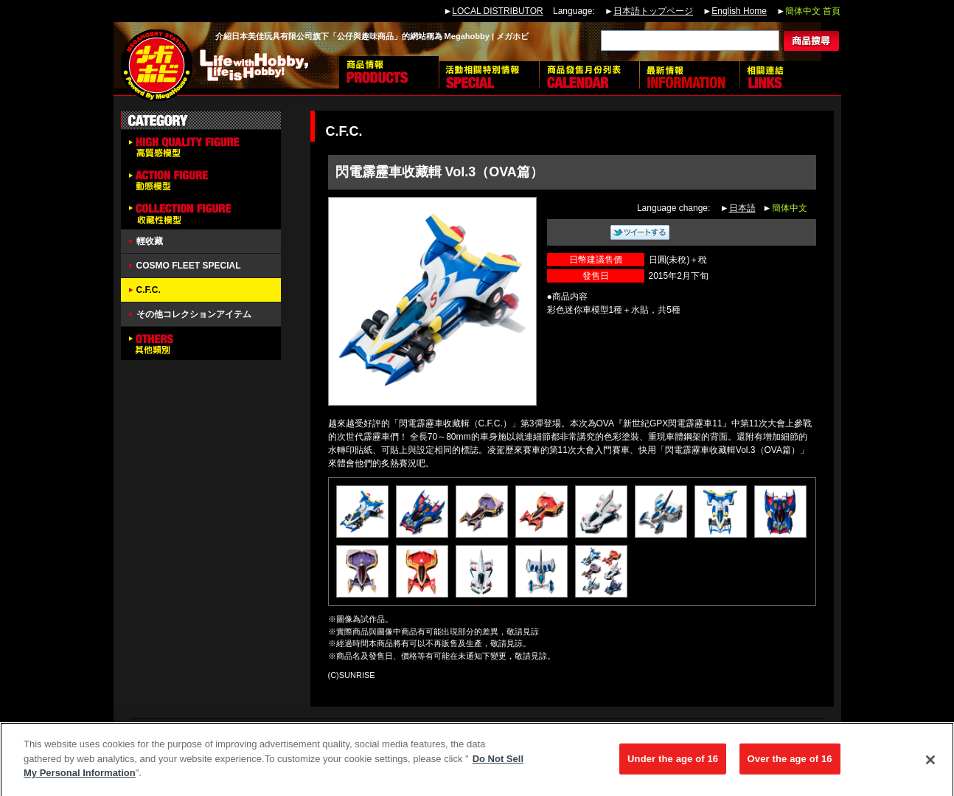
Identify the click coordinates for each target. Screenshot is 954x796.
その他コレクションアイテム (193, 314)
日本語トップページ (653, 11)
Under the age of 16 (672, 763)
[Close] (930, 764)
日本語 (742, 208)
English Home (739, 11)
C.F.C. (148, 290)
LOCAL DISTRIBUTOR (497, 11)
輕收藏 (149, 241)
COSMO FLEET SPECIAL (188, 265)
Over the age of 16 (790, 763)
